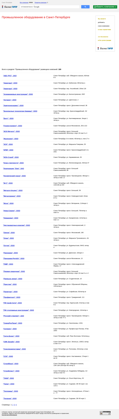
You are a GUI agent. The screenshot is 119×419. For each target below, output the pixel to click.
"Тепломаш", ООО (10, 391)
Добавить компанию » (105, 7)
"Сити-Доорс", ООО (11, 336)
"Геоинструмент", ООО (12, 126)
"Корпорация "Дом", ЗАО (13, 168)
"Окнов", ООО (9, 233)
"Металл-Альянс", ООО (12, 190)
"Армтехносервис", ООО (13, 105)
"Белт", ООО (8, 118)
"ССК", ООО (8, 356)
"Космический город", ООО (14, 176)
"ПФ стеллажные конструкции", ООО (18, 310)
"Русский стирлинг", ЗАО (13, 316)
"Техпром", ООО (10, 398)
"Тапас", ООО (8, 384)
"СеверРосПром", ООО (12, 323)
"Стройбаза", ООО (10, 364)
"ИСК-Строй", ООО (11, 157)
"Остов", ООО (9, 246)
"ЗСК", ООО (8, 144)
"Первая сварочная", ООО (14, 271)
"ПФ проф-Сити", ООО (12, 303)
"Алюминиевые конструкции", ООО (18, 94)
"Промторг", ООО (10, 292)
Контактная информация (9, 415)
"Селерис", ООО (10, 329)
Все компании (24, 2)
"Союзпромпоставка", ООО (14, 349)
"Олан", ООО (8, 238)
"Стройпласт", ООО (11, 371)
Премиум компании (41, 2)
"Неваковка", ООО (10, 218)
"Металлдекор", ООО (12, 196)
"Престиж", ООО (10, 284)
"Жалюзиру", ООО (10, 139)
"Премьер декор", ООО (12, 279)
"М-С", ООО (8, 183)
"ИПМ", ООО (8, 150)
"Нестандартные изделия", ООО (16, 225)
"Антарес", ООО (9, 100)
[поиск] (49, 7)
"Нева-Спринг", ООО (11, 211)
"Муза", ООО (8, 203)
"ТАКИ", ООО (8, 378)
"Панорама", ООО (10, 253)
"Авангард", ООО (10, 83)
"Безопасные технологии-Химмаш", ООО (20, 111)
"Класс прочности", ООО (13, 163)
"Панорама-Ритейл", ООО (13, 258)
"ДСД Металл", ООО (11, 131)
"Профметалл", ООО (11, 297)
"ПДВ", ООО (8, 264)
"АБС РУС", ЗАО (10, 76)
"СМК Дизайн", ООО (11, 342)
